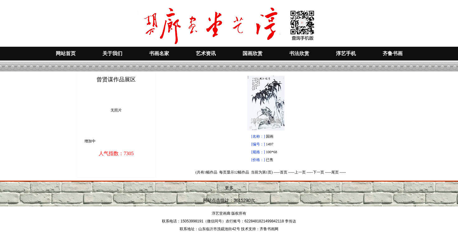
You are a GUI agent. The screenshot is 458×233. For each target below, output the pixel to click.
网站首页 (66, 53)
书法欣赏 (299, 53)
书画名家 (159, 53)
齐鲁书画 (393, 53)
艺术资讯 (206, 53)
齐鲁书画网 (269, 229)
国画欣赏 (252, 53)
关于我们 (112, 53)
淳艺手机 (346, 53)
